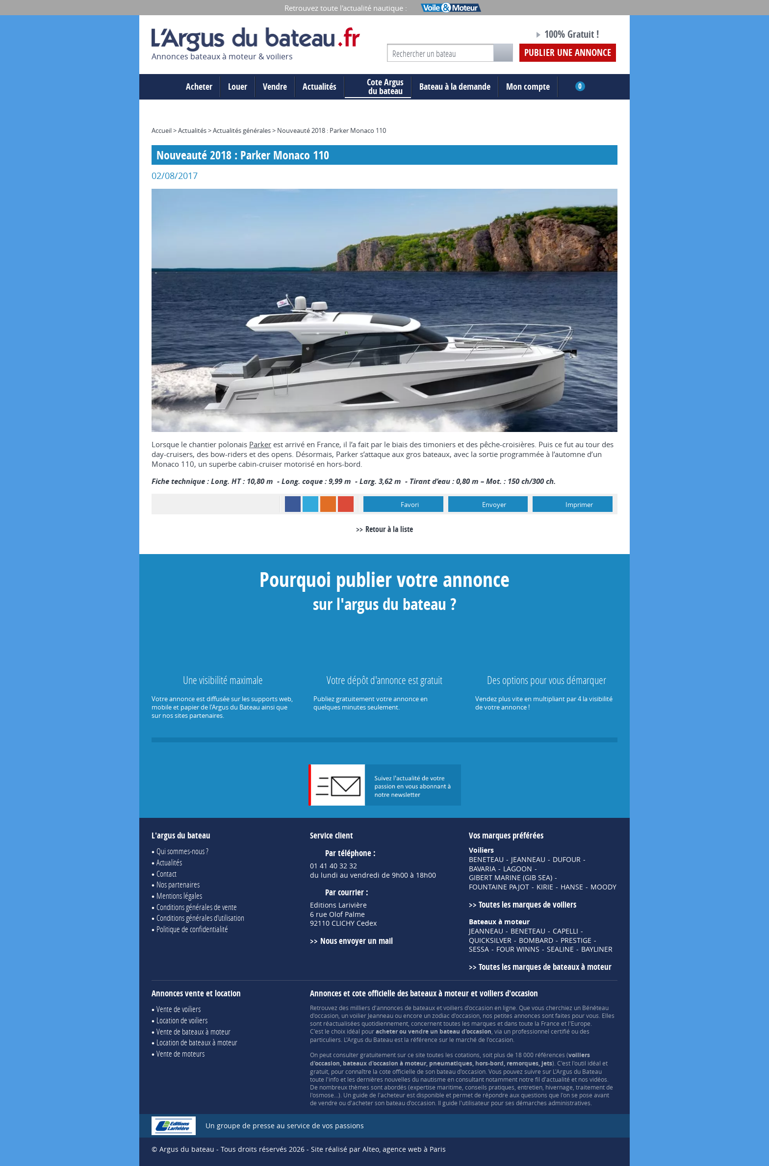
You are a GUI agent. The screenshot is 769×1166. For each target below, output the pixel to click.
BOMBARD (536, 940)
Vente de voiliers (178, 1008)
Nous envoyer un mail (356, 940)
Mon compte (528, 86)
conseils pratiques (489, 1087)
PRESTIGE (576, 940)
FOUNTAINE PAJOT (499, 887)
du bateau (378, 86)
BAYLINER (597, 949)
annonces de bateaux (406, 1008)
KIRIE (545, 887)
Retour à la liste (389, 529)
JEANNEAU (528, 859)
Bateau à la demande (454, 86)
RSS (328, 504)
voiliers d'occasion (468, 1008)
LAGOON (517, 868)
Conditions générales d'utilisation (200, 917)
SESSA (479, 949)
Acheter (199, 86)
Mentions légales (179, 895)
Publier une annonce (567, 52)
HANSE (572, 887)
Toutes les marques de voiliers (527, 904)
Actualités (319, 86)
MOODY (603, 887)
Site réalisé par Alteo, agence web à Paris (378, 1149)
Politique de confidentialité (192, 929)
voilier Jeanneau (371, 1015)
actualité (558, 1079)
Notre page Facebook (508, 36)
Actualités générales (242, 130)
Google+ (346, 504)
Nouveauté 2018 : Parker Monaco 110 (331, 130)
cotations (467, 1055)
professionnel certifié (541, 1031)
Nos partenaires (178, 884)
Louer (237, 86)
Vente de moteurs (180, 1053)
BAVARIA (482, 868)
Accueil (162, 130)
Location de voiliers (181, 1020)
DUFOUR (567, 859)
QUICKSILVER (490, 940)
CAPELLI (565, 931)
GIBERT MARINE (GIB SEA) (510, 877)
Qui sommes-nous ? (182, 851)
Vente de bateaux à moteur (193, 1031)
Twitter (310, 504)
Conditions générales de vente (196, 907)
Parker (260, 444)
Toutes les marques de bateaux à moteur (545, 966)
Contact (166, 873)
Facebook (293, 504)
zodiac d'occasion (456, 1015)
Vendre (275, 86)
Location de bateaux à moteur (196, 1042)
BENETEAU (486, 859)
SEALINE (560, 949)
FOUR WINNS (517, 949)
